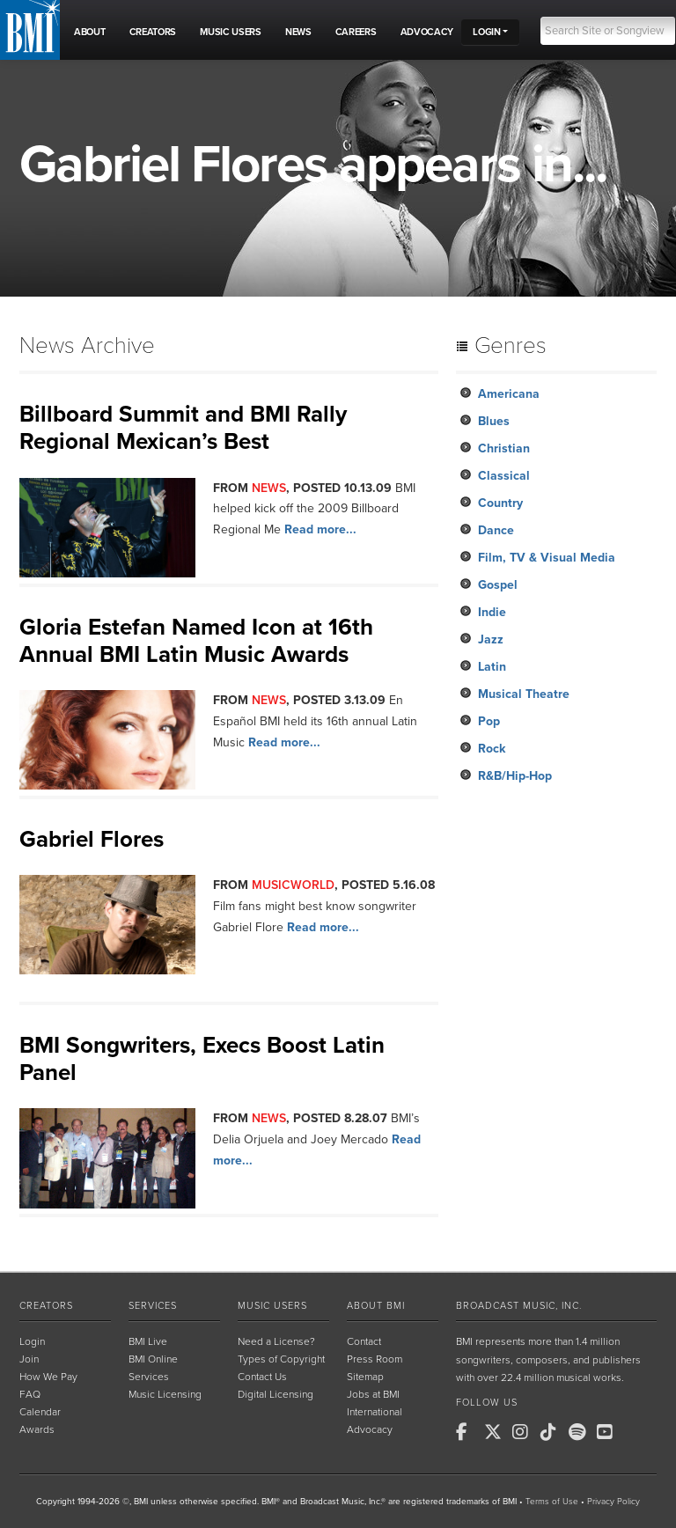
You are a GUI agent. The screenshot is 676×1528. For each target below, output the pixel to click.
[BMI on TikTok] (552, 1432)
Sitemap (365, 1376)
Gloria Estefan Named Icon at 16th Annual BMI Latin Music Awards (196, 640)
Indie (492, 612)
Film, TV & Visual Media (546, 557)
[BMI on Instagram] (524, 1432)
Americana (509, 393)
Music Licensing (165, 1394)
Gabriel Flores (91, 839)
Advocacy (370, 1429)
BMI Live (148, 1341)
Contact (364, 1341)
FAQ (29, 1394)
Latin (492, 666)
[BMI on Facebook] (468, 1432)
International (374, 1412)
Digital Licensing (275, 1394)
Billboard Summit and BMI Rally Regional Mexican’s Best (183, 427)
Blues (494, 421)
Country (500, 503)
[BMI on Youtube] (609, 1432)
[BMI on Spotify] (581, 1432)
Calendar (40, 1412)
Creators (46, 1305)
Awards (37, 1429)
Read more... (320, 529)
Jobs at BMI (373, 1394)
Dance (496, 530)
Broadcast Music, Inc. (519, 1305)
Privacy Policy (613, 1501)
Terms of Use (551, 1501)
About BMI (376, 1305)
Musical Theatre (523, 694)
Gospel (498, 584)
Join (29, 1359)
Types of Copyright (281, 1359)
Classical (504, 475)
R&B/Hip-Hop (515, 775)
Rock (491, 748)
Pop (489, 721)
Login (32, 1341)
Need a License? (276, 1341)
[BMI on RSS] (637, 1432)
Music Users (272, 1305)
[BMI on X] (496, 1432)
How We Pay (48, 1376)
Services (153, 1305)
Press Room (374, 1359)
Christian (504, 448)
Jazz (490, 639)
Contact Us (262, 1376)
